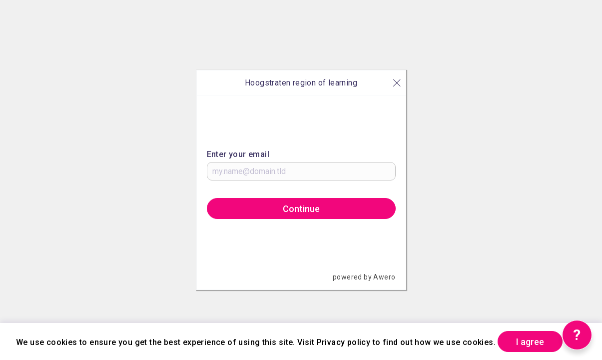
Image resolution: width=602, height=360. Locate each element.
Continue (301, 209)
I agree (530, 341)
